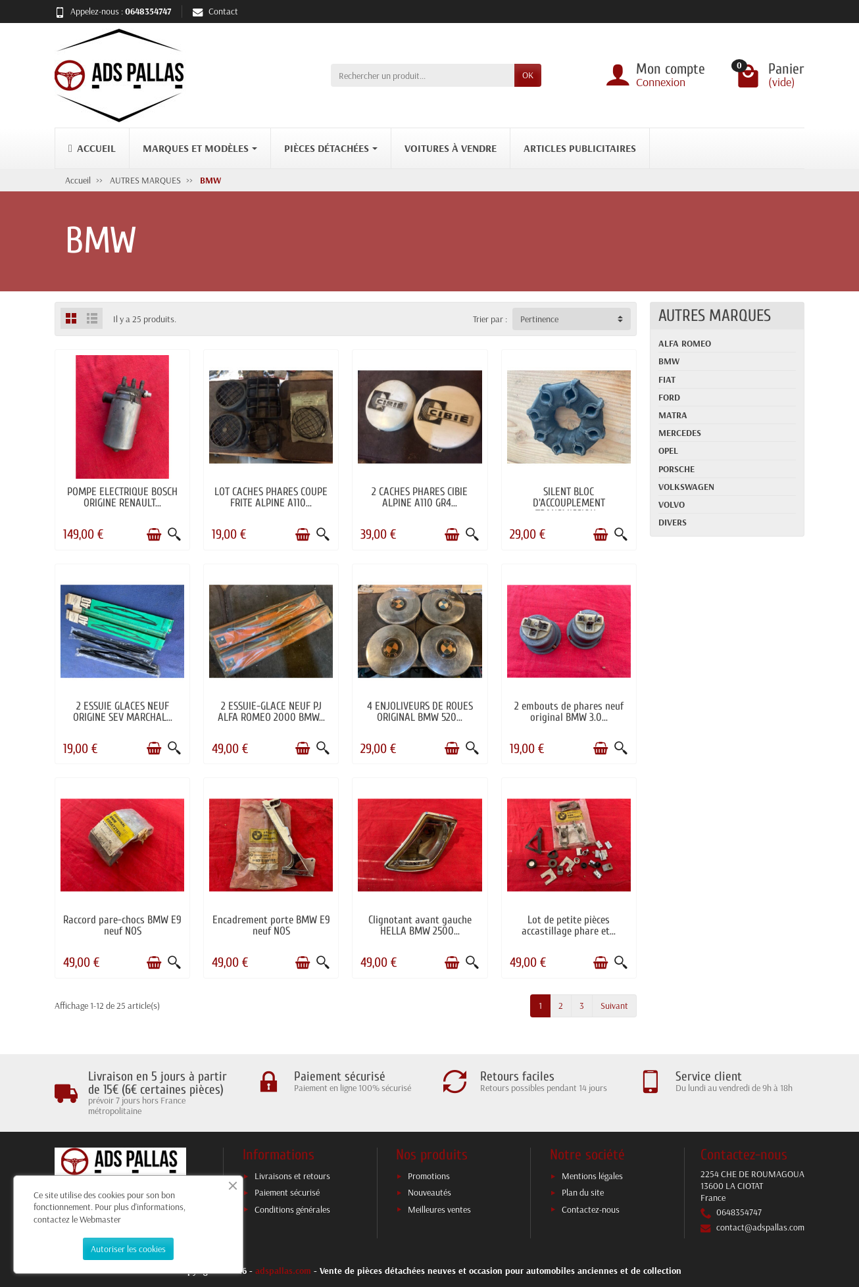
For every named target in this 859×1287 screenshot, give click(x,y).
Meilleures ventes (439, 1209)
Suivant (614, 1005)
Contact (215, 11)
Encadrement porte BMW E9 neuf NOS (271, 925)
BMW (668, 361)
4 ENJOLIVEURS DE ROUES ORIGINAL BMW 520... (420, 711)
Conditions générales (292, 1209)
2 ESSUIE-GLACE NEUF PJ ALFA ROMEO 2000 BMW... (271, 711)
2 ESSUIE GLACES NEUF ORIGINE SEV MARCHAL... (122, 711)
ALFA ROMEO (684, 343)
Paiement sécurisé (287, 1192)
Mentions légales (592, 1176)
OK (527, 75)
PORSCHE (676, 469)
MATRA (672, 415)
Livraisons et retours (292, 1176)
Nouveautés (429, 1192)
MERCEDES (679, 433)
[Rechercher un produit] (422, 75)
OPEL (668, 450)
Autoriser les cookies (128, 1249)
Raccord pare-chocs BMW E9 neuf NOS (122, 925)
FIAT (666, 379)
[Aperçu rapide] (174, 534)
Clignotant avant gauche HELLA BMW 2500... (420, 925)
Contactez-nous (591, 1209)
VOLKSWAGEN (686, 487)
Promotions (429, 1176)
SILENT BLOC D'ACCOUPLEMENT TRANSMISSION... (569, 502)
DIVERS (672, 522)
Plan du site (583, 1192)
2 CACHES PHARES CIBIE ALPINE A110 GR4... (420, 497)
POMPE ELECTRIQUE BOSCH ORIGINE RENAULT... (122, 497)
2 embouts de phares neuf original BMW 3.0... (569, 711)
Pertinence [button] (539, 319)
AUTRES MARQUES (714, 316)
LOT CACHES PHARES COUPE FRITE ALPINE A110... (271, 497)
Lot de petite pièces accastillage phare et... (569, 925)
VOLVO (671, 504)
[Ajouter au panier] (154, 534)
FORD (669, 397)
